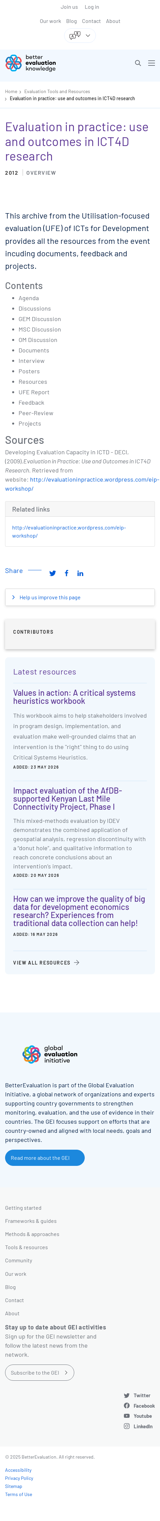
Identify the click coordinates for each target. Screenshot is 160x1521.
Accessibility (18, 1470)
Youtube (143, 1416)
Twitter (142, 1395)
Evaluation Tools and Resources (57, 91)
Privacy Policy (19, 1478)
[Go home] (45, 63)
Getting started (23, 1207)
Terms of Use (18, 1494)
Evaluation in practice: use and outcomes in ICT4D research (72, 98)
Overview (41, 172)
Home (11, 91)
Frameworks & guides (31, 1220)
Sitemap (13, 1486)
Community (18, 1260)
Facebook (144, 1406)
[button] (138, 63)
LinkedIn (143, 1426)
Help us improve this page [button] (50, 597)
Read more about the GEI (40, 1157)
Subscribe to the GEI (35, 1372)
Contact (91, 21)
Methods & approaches (32, 1234)
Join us (69, 6)
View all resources (42, 963)
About (113, 21)
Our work (50, 21)
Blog (71, 21)
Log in (92, 6)
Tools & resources (26, 1247)
